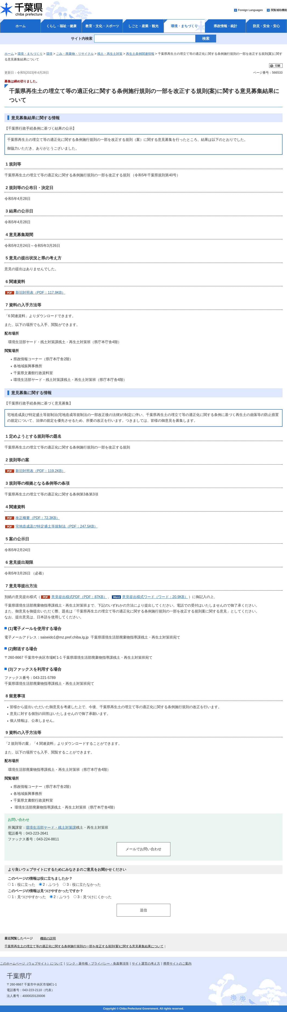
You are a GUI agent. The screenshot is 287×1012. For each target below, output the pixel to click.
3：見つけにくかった (95, 897)
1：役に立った (23, 884)
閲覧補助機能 (279, 10)
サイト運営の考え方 (146, 963)
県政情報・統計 (225, 26)
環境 (49, 53)
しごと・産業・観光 (143, 26)
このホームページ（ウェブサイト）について (31, 963)
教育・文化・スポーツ (102, 26)
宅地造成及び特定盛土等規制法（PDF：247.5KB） (56, 526)
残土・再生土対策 (109, 53)
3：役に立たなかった (84, 884)
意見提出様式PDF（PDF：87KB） (79, 597)
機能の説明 (48, 938)
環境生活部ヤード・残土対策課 (51, 827)
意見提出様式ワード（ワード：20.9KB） (155, 597)
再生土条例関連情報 (140, 53)
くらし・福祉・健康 (61, 26)
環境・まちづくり (184, 26)
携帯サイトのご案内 (177, 963)
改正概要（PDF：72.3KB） (37, 518)
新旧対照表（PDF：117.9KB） (40, 292)
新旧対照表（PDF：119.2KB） (40, 471)
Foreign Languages (250, 10)
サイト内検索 (81, 38)
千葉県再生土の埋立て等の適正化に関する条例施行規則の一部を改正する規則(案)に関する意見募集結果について (83, 946)
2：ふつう (51, 884)
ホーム (20, 26)
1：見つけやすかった (29, 897)
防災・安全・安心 (266, 26)
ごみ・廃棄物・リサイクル (75, 53)
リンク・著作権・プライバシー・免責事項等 (97, 963)
